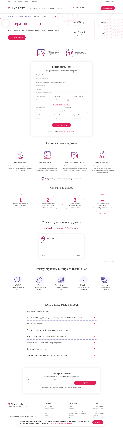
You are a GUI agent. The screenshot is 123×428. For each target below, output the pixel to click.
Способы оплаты (49, 408)
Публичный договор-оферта (76, 411)
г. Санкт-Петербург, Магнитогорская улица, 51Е (22, 416)
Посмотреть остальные (107, 261)
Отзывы (20, 1)
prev (10, 228)
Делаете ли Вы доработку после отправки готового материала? (54, 317)
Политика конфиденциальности (77, 413)
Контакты (34, 1)
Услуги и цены (35, 8)
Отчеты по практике (98, 413)
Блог (15, 1)
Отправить (85, 382)
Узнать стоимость (17, 37)
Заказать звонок (79, 9)
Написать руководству (51, 418)
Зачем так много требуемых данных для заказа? (48, 330)
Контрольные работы (99, 418)
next (113, 228)
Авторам (27, 1)
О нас (44, 8)
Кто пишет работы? (35, 324)
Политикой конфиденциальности (61, 423)
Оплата (59, 8)
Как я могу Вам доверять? (38, 311)
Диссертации (96, 411)
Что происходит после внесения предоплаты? (47, 336)
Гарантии (51, 8)
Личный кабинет (110, 1)
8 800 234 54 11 (80, 7)
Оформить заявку (108, 8)
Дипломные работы (98, 408)
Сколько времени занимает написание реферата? (48, 355)
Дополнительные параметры (61, 104)
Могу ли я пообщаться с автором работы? (45, 343)
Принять (97, 422)
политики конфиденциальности (68, 131)
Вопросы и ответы (50, 411)
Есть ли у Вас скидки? (37, 349)
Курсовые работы (98, 406)
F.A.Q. (9, 1)
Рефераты (95, 415)
